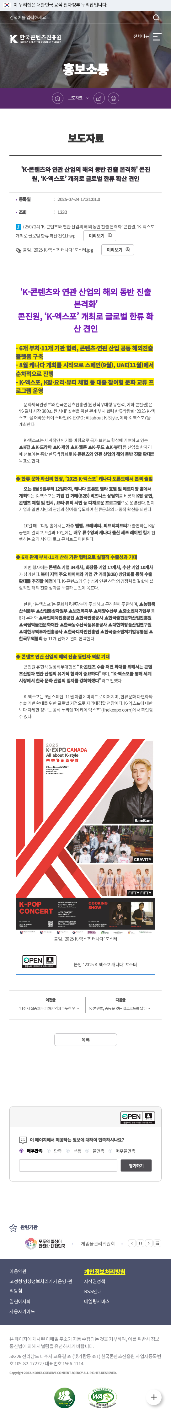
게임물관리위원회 (98, 1244)
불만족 (98, 1151)
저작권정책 (94, 1281)
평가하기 (136, 1166)
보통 (76, 1151)
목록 (85, 1040)
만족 (57, 1151)
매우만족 (34, 1151)
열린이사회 (20, 1301)
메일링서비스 (97, 1301)
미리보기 (96, 235)
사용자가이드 (22, 1312)
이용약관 (17, 1271)
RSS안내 (93, 1291)
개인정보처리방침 (105, 1271)
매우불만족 (125, 1151)
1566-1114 (72, 1364)
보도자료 (75, 98)
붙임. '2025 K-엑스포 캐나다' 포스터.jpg (58, 250)
